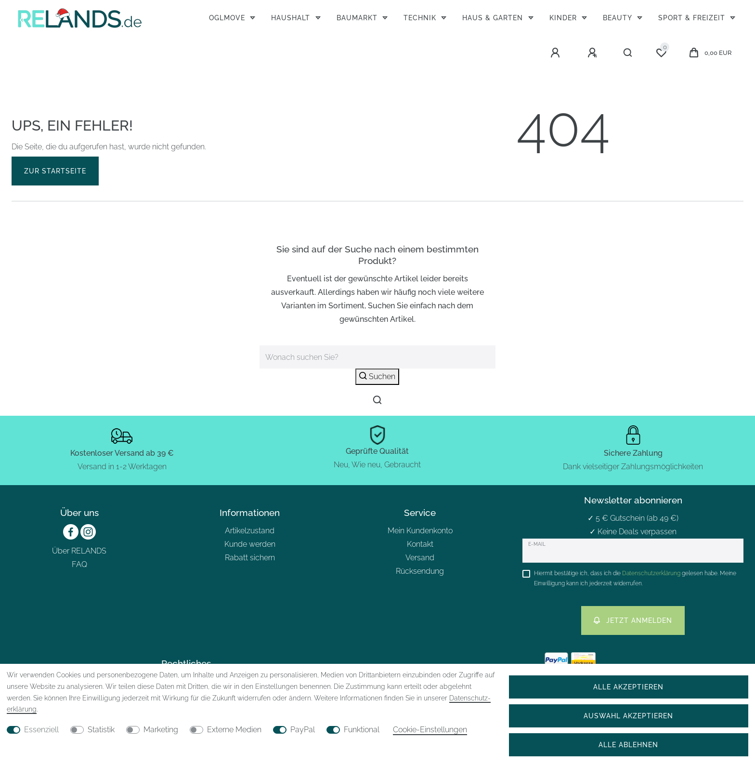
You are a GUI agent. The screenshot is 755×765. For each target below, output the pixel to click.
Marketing (160, 729)
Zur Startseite (55, 171)
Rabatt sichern (250, 557)
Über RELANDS (79, 550)
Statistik (101, 729)
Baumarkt (358, 17)
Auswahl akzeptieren (628, 716)
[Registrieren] (594, 53)
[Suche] (628, 53)
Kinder (564, 17)
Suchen (377, 376)
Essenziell (41, 729)
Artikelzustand (249, 530)
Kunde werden (249, 544)
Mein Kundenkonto (420, 530)
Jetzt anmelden (633, 620)
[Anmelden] (556, 53)
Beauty (618, 17)
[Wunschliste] (661, 53)
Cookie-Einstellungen (430, 729)
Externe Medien (234, 729)
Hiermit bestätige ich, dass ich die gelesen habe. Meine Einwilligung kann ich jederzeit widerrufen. (635, 578)
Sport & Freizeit (693, 17)
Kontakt (420, 544)
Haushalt (291, 17)
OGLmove (228, 17)
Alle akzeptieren (628, 687)
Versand (419, 557)
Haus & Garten (493, 17)
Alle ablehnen (628, 744)
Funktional (361, 729)
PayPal (302, 729)
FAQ (79, 564)
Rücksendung (420, 571)
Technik (421, 17)
